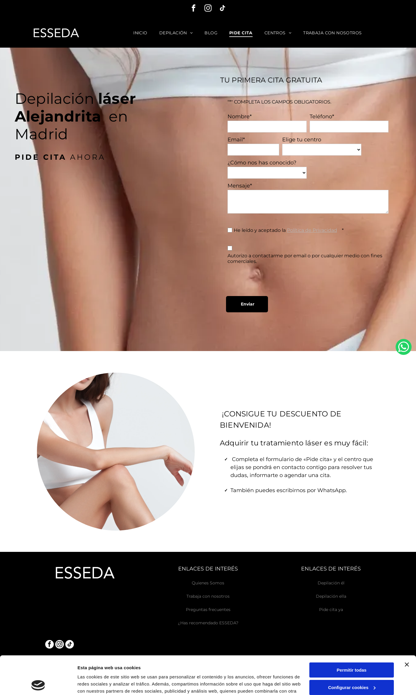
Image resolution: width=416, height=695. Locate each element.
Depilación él (331, 583)
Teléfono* (322, 116)
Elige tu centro (301, 139)
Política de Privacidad (312, 230)
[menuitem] (140, 33)
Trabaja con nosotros (208, 596)
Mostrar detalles (94, 683)
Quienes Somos (208, 583)
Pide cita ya (331, 609)
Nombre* (240, 116)
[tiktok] (222, 9)
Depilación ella (331, 596)
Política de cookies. (121, 667)
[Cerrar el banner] (407, 626)
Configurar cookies (352, 649)
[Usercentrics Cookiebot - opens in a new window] (38, 683)
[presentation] (272, 278)
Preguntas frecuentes (208, 609)
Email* (236, 139)
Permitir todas (352, 631)
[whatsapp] (404, 347)
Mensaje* (240, 185)
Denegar (351, 666)
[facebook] (193, 9)
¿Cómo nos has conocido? (262, 162)
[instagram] (208, 9)
